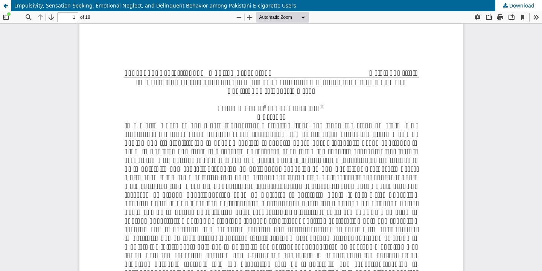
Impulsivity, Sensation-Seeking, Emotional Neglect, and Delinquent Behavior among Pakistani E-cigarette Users (155, 5)
